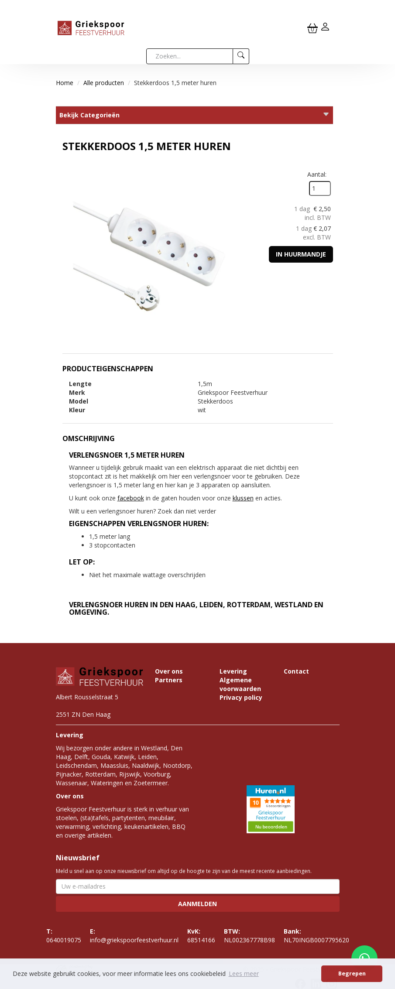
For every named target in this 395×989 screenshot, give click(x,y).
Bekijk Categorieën (194, 115)
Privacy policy (241, 697)
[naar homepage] (91, 27)
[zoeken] (241, 56)
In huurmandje (301, 254)
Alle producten (103, 83)
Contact (296, 671)
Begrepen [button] (352, 973)
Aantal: (316, 174)
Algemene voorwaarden (240, 684)
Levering (233, 671)
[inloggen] (325, 27)
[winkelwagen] (312, 28)
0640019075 (63, 935)
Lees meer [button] (244, 973)
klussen (243, 498)
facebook (130, 498)
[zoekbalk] (189, 56)
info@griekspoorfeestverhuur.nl (134, 935)
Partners (168, 680)
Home (64, 83)
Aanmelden (197, 904)
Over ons (169, 671)
